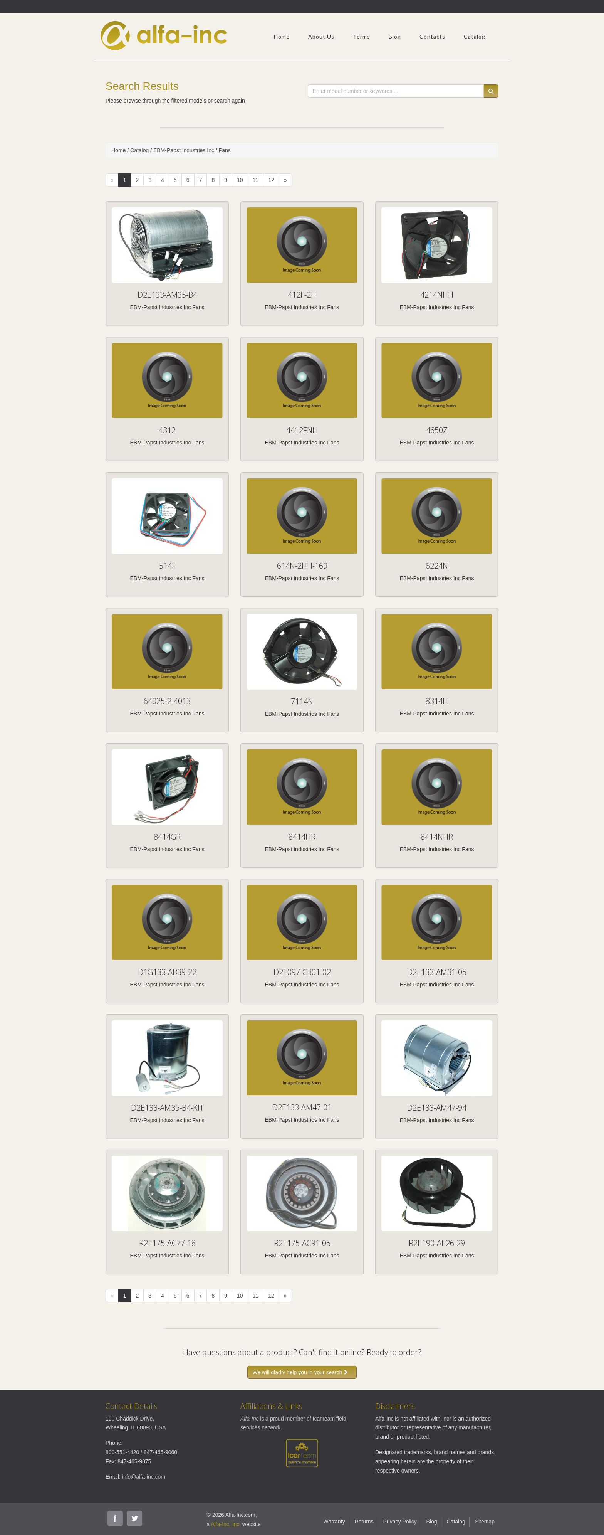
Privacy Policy (400, 1521)
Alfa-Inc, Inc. (226, 1524)
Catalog (474, 36)
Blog (395, 36)
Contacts (432, 36)
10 (240, 180)
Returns (364, 1521)
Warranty (334, 1521)
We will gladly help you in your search (301, 1372)
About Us (321, 36)
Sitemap (485, 1521)
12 (271, 180)
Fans (225, 150)
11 (256, 180)
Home (282, 36)
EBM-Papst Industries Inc (183, 150)
